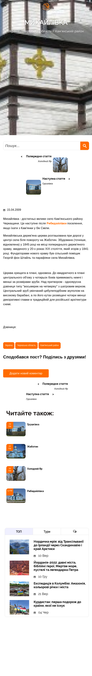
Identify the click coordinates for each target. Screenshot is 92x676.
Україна (13, 31)
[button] (4, 4)
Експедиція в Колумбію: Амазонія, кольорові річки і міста (60, 585)
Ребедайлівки (57, 223)
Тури (47, 531)
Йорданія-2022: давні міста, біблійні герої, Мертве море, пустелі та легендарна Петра (56, 566)
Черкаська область (37, 31)
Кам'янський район (69, 31)
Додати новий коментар (25, 373)
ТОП (19, 531)
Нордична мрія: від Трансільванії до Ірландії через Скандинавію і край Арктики (59, 545)
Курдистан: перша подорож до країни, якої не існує (57, 603)
